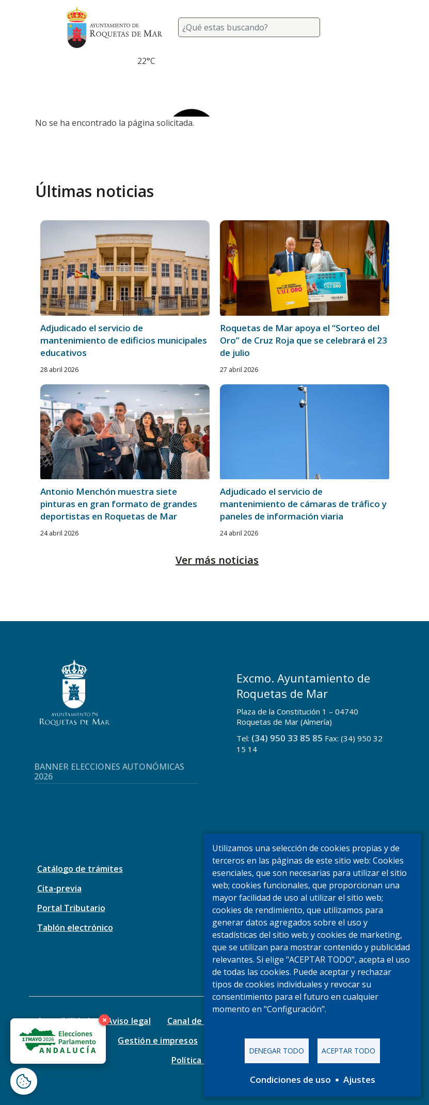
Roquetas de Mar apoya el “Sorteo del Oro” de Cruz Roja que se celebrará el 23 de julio (303, 340)
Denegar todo (276, 1050)
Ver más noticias (217, 560)
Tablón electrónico (75, 927)
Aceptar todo (348, 1050)
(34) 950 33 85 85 (287, 738)
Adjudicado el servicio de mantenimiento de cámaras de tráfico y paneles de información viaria (303, 503)
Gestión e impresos (158, 1040)
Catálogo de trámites (80, 868)
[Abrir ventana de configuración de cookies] (23, 1081)
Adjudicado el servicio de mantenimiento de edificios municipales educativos (123, 340)
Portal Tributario (71, 908)
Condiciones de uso (290, 1079)
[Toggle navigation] (351, 27)
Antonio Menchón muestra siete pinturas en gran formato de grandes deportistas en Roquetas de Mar (118, 503)
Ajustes (359, 1079)
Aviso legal (129, 1021)
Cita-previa (59, 888)
